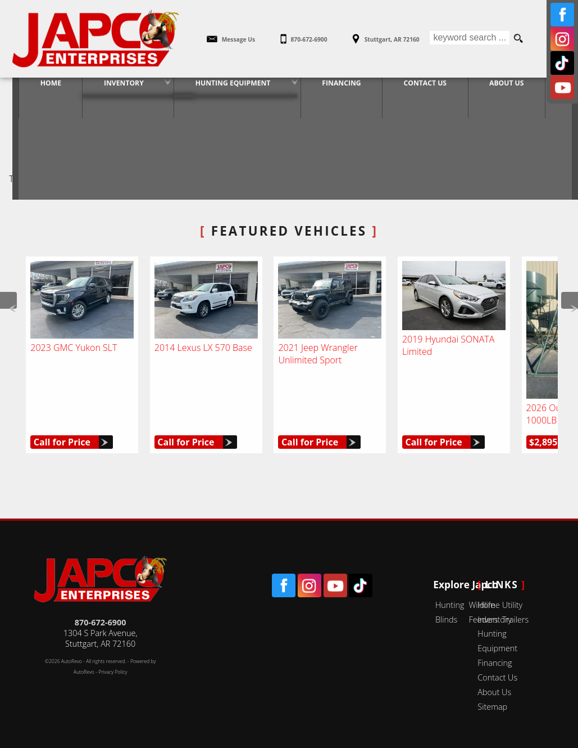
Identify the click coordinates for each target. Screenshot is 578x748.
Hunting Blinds (449, 612)
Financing (494, 662)
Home (488, 605)
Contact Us (497, 677)
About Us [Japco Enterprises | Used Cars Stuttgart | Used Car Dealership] (506, 87)
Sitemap (492, 706)
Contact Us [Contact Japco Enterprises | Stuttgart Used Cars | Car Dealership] (421, 87)
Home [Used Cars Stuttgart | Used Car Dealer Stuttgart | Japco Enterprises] (34, 87)
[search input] (469, 39)
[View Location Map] (384, 35)
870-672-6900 (100, 622)
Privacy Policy (112, 672)
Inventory (110, 87)
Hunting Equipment (222, 87)
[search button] (518, 39)
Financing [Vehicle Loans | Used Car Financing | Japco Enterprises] (334, 87)
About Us (494, 692)
